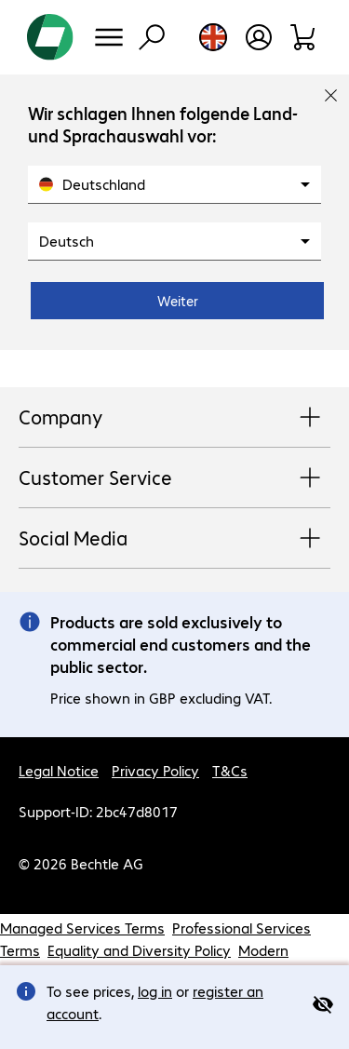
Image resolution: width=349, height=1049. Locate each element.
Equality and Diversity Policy (139, 950)
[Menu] (108, 37)
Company (174, 418)
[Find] (151, 37)
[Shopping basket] (304, 37)
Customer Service (174, 478)
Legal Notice (59, 770)
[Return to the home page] (50, 37)
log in (155, 991)
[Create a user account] (259, 37)
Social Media (174, 539)
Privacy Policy (155, 770)
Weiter (177, 300)
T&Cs (230, 770)
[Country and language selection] (213, 37)
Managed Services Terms (82, 927)
